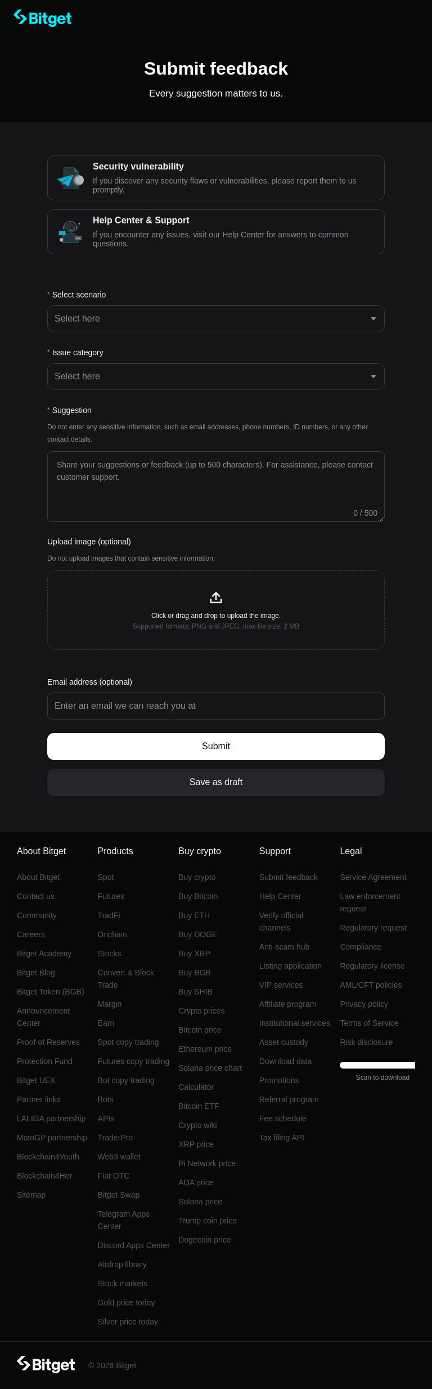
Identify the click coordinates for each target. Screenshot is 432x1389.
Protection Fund (45, 1061)
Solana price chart (210, 1067)
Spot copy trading (128, 1042)
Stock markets (123, 1283)
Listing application (290, 965)
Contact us (36, 896)
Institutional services (294, 1023)
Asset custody (283, 1042)
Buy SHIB (195, 991)
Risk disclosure (366, 1042)
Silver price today (128, 1321)
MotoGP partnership (52, 1137)
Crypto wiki (197, 1125)
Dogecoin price (204, 1239)
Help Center (280, 896)
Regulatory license (372, 965)
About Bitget (38, 877)
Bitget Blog (36, 972)
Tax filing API (281, 1137)
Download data (285, 1061)
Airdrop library (122, 1264)
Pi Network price (207, 1163)
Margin (110, 1004)
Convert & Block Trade (126, 978)
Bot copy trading (126, 1080)
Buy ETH (194, 915)
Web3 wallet (119, 1156)
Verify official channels (281, 921)
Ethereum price (205, 1048)
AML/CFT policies (371, 984)
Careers (31, 934)
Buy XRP (194, 953)
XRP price (196, 1144)
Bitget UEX (36, 1080)
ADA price (195, 1182)
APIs (106, 1118)
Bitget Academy (44, 953)
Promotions (279, 1080)
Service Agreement (373, 877)
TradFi (109, 915)
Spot (106, 877)
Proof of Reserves (48, 1042)
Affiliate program (288, 1004)
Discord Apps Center (134, 1245)
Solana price (200, 1201)
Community (37, 915)
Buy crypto (196, 877)
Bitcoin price (199, 1029)
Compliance (360, 946)
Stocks (110, 953)
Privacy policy (364, 1004)
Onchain (112, 934)
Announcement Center (43, 1017)
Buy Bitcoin (198, 896)
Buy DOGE (197, 934)
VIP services (281, 984)
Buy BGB (194, 972)
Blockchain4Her (44, 1175)
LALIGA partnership (51, 1118)
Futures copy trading (134, 1061)
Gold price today (126, 1302)
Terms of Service (369, 1023)
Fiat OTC (114, 1175)
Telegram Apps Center (124, 1220)
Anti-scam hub (284, 946)
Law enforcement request (370, 902)
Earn (106, 1023)
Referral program (289, 1099)
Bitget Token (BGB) (50, 991)
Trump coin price (207, 1220)
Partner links (39, 1099)
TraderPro (115, 1137)
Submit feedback (288, 877)
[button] (216, 610)
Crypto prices (201, 1010)
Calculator (196, 1087)
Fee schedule (283, 1118)
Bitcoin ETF (198, 1106)
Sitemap (31, 1194)
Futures (111, 896)
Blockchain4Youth (48, 1156)
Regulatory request (373, 927)
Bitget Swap (119, 1194)
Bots (106, 1099)
